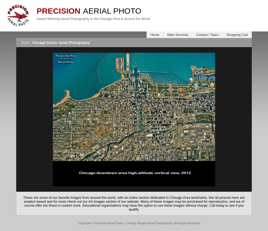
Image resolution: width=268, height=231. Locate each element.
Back (25, 43)
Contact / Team (207, 35)
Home (154, 35)
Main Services (177, 35)
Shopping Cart (237, 35)
